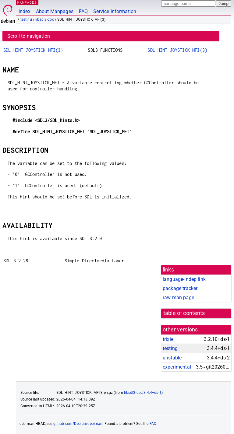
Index (24, 11)
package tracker (180, 288)
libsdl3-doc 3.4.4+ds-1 (142, 392)
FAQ (83, 11)
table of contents (184, 313)
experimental (177, 367)
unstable (172, 358)
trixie (168, 339)
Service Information (114, 11)
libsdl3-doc (44, 19)
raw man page (178, 297)
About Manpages (54, 11)
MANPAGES (27, 2)
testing (26, 19)
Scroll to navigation (28, 36)
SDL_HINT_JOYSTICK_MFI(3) (33, 50)
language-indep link (184, 279)
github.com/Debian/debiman (78, 424)
